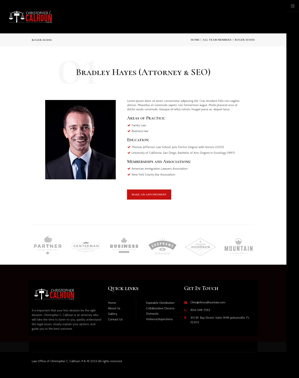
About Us (114, 308)
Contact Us (115, 319)
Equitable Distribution (160, 303)
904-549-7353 (200, 310)
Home (195, 39)
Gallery (112, 314)
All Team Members (217, 39)
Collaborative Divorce (160, 308)
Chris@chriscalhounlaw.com (207, 302)
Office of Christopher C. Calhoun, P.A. (59, 361)
